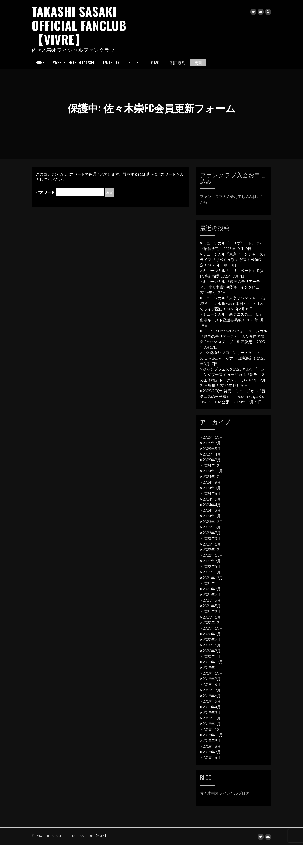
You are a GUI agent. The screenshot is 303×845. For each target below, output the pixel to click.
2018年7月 (212, 751)
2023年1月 (212, 543)
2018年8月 (212, 745)
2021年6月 (212, 599)
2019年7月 (212, 689)
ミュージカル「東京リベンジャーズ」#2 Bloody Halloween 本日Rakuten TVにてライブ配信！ (233, 303)
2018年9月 (212, 740)
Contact (154, 62)
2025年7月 (212, 442)
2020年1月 (212, 656)
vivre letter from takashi (73, 62)
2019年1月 (212, 723)
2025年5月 (212, 448)
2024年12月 (213, 465)
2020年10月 (213, 628)
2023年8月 (212, 526)
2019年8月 (212, 684)
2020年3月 (212, 650)
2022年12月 (213, 549)
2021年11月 (213, 583)
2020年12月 (213, 622)
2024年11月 (213, 470)
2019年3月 (212, 712)
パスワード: (70, 192)
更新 (198, 62)
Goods (133, 62)
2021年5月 (212, 605)
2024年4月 (212, 504)
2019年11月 (213, 667)
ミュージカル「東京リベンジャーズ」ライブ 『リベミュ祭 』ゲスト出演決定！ (233, 259)
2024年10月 (213, 476)
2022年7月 (212, 560)
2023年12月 (213, 521)
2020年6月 (212, 644)
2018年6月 (212, 757)
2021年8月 (212, 588)
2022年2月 (212, 572)
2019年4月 (212, 706)
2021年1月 (212, 616)
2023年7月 (212, 532)
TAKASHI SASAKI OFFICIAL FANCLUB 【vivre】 (79, 25)
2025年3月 (212, 459)
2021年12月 (213, 577)
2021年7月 (212, 594)
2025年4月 (212, 454)
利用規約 (177, 62)
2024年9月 (212, 481)
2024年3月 (212, 510)
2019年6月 (212, 695)
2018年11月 (213, 734)
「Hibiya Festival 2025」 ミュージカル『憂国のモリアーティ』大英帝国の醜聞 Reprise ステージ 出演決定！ (233, 336)
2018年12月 (213, 729)
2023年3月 (212, 538)
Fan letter (111, 62)
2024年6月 (212, 493)
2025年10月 (213, 437)
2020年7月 (212, 639)
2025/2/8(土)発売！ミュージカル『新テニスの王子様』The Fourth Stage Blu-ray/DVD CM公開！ (232, 396)
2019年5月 (212, 701)
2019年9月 (212, 678)
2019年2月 (212, 717)
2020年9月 (212, 633)
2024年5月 (212, 498)
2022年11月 (213, 554)
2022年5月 (212, 566)
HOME (40, 62)
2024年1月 (212, 515)
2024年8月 (212, 487)
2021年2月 (212, 611)
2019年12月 (213, 661)
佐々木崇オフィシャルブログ (224, 792)
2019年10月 (213, 672)
